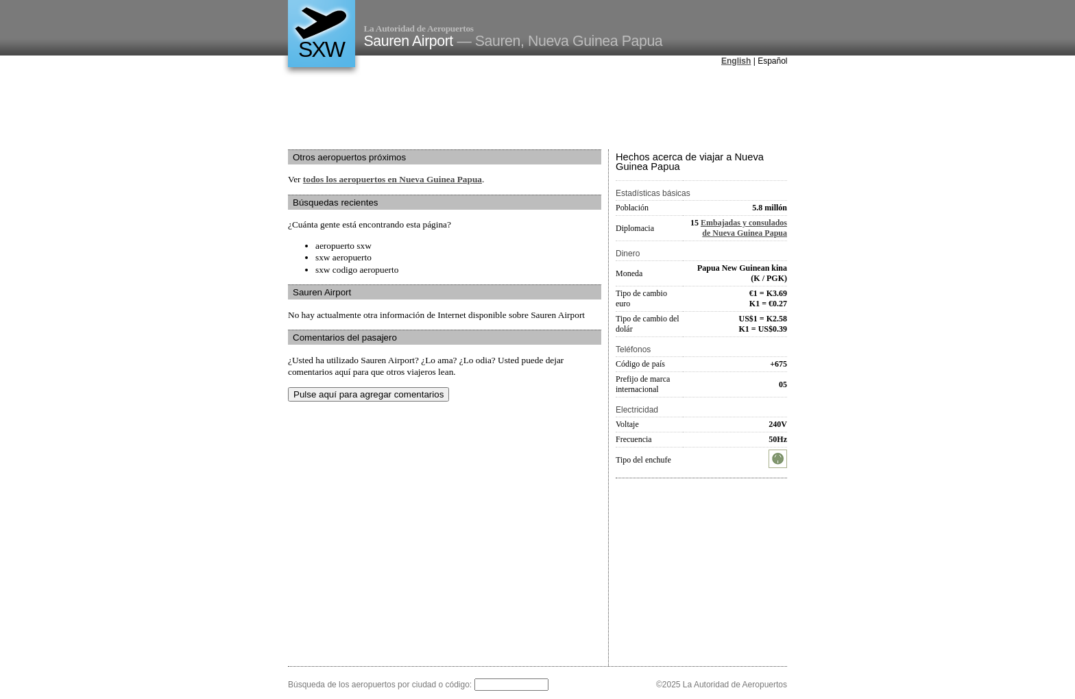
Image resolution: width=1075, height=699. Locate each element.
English (736, 61)
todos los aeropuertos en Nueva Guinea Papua (392, 179)
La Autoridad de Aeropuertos (419, 28)
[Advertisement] (537, 109)
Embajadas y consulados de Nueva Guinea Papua (744, 228)
